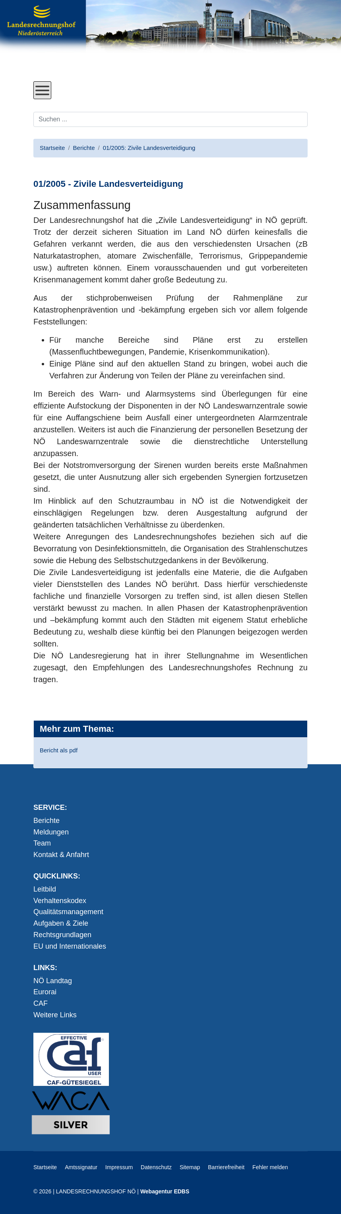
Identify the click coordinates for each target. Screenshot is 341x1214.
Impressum (119, 1167)
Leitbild (44, 889)
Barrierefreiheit (226, 1167)
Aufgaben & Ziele (60, 923)
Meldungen (51, 832)
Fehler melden (270, 1167)
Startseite (45, 1167)
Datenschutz (156, 1167)
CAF (40, 1003)
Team (42, 843)
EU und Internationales (69, 946)
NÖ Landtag (52, 981)
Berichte (46, 821)
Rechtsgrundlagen (62, 935)
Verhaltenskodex (59, 901)
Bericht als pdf (59, 750)
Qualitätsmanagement (68, 912)
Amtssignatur (81, 1167)
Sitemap (190, 1167)
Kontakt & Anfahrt (61, 855)
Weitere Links (55, 1015)
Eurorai (44, 992)
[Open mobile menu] (42, 90)
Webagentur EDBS (164, 1191)
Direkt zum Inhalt (63, 75)
